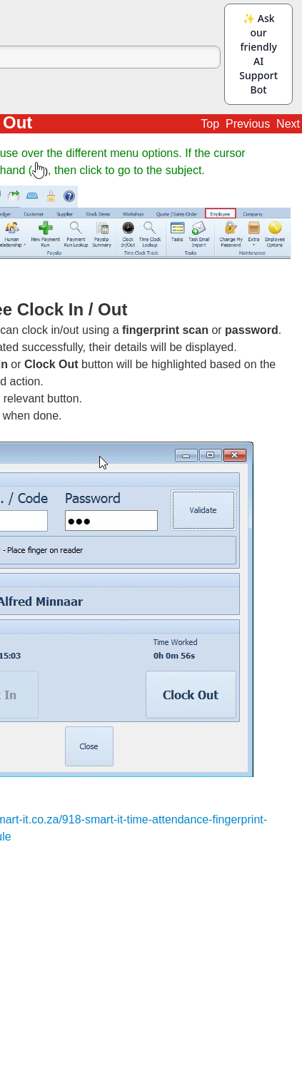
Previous (248, 124)
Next (288, 124)
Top (210, 124)
